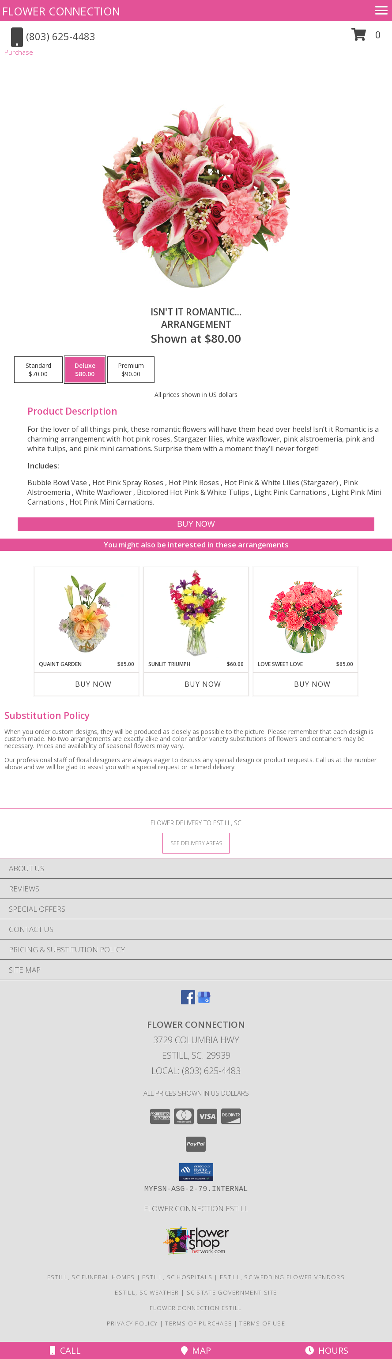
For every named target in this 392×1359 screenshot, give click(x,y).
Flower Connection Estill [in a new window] (196, 1208)
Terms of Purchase (198, 1323)
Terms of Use (262, 1323)
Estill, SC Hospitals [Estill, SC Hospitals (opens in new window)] (177, 1277)
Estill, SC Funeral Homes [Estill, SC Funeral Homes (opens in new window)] (91, 1277)
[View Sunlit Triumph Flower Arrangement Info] (196, 613)
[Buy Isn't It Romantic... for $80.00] (196, 524)
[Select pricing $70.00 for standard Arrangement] (38, 369)
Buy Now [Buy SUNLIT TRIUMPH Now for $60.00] (203, 684)
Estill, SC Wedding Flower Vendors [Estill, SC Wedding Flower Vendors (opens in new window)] (282, 1277)
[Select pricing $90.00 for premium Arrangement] (131, 369)
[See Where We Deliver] (196, 843)
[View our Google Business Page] (204, 1001)
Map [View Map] (196, 1350)
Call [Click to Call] (65, 1350)
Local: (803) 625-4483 (196, 1071)
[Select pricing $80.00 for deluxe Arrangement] (85, 369)
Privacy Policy (132, 1323)
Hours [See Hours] (326, 1350)
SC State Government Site (232, 1292)
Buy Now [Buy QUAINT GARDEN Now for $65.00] (93, 684)
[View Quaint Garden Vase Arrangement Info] (87, 613)
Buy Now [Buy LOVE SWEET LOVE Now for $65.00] (312, 684)
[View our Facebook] (188, 1001)
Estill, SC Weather (147, 1292)
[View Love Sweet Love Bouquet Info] (306, 614)
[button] (366, 38)
